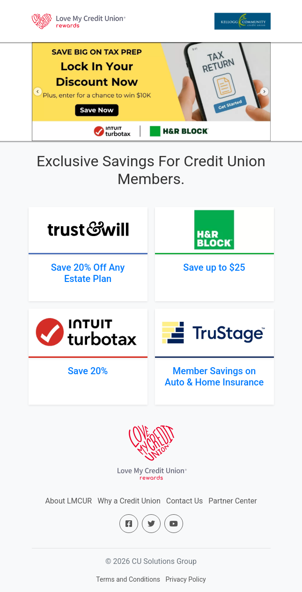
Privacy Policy (185, 579)
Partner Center (232, 500)
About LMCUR (68, 500)
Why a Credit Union (129, 500)
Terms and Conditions (128, 579)
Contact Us (184, 500)
